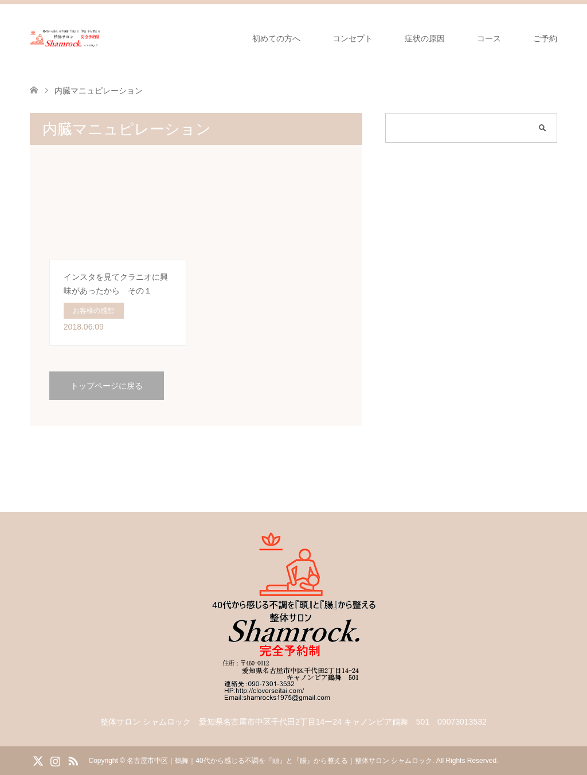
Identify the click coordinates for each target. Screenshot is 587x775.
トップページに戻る (107, 385)
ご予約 (545, 38)
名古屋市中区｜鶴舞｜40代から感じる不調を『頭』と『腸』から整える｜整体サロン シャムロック (279, 761)
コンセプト (352, 38)
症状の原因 (425, 38)
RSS (73, 760)
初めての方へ (276, 38)
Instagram (55, 760)
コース (489, 38)
